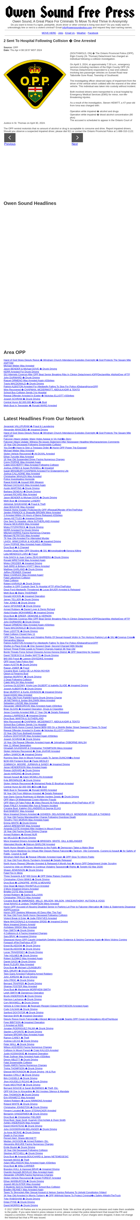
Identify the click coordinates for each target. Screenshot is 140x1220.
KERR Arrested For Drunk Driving (21, 371)
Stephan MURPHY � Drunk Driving (22, 676)
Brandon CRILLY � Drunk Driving (21, 1075)
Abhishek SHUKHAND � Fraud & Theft (25, 504)
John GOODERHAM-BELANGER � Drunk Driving (30, 1129)
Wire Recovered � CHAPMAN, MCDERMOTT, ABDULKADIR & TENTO (42, 389)
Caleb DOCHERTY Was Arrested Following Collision (31, 464)
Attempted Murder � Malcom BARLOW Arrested (29, 844)
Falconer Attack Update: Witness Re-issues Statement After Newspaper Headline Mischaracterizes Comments (61, 441)
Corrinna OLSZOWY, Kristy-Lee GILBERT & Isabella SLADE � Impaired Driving (46, 685)
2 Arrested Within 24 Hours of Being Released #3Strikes (33, 515)
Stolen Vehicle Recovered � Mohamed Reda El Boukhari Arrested (39, 783)
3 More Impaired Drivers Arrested (21, 888)
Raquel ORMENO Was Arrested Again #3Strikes (29, 380)
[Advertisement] (72, 171)
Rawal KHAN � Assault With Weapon (24, 482)
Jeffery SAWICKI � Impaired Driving (23, 754)
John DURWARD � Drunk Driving (22, 377)
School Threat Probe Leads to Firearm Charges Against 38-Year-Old (39, 649)
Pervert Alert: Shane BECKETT (20, 1138)
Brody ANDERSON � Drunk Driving (23, 996)
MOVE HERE (49, 33)
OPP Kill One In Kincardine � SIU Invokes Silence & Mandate (36, 1091)
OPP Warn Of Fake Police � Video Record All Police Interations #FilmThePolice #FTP (49, 802)
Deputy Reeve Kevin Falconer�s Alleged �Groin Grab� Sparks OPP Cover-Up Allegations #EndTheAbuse (61, 1019)
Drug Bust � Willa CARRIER (19, 1165)
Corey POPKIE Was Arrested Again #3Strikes (27, 544)
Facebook (93, 33)
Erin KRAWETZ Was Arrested (19, 1097)
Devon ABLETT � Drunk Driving (21, 1059)
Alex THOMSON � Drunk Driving (21, 1094)
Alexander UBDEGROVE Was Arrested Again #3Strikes (33, 705)
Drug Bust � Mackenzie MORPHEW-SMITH (27, 989)
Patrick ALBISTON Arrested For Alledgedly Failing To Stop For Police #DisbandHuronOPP (51, 386)
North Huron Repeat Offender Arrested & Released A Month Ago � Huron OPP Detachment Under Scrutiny (60, 863)
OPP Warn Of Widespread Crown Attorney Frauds (30, 799)
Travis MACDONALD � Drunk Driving (24, 383)
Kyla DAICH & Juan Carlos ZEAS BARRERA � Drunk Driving (36, 557)
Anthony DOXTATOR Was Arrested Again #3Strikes (31, 736)
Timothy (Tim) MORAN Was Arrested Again (26, 819)
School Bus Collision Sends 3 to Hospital (25, 392)
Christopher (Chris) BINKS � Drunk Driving (26, 879)
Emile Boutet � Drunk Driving (19, 1147)
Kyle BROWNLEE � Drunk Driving (22, 780)
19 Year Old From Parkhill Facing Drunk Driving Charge (33, 697)
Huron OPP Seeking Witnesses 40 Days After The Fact (32, 912)
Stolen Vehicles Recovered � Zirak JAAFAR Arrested (32, 751)
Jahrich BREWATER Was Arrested (22, 825)
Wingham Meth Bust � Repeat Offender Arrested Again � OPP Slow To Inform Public (49, 857)
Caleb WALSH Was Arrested (19, 682)
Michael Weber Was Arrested (19, 365)
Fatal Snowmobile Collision (18, 1062)
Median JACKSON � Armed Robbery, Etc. (26, 1141)
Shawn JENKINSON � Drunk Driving (23, 870)
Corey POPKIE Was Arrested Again (22, 462)
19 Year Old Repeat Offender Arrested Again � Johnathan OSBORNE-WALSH (45, 742)
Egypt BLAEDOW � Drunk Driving (22, 945)
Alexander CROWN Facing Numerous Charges (28, 1174)
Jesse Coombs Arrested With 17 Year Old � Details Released (36, 712)
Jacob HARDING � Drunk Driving (22, 773)
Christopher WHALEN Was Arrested (23, 476)
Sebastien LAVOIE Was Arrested (21, 703)
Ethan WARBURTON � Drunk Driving (24, 1181)
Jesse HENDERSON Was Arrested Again (25, 767)
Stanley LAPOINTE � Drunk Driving (23, 1031)
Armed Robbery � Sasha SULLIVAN (23, 894)
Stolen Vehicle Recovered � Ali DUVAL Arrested (29, 453)
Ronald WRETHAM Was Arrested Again (24, 560)
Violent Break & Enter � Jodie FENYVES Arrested (30, 918)
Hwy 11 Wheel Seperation (17, 745)
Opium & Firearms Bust (16, 673)
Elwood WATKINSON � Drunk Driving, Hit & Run (30, 1071)
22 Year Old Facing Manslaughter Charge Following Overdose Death (40, 817)
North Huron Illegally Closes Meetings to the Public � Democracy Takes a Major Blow (49, 847)
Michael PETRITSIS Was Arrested (22, 535)
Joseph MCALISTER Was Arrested (22, 1184)
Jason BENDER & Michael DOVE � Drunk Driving (30, 368)
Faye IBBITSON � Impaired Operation (24, 1022)
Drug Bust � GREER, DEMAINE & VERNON (27, 615)
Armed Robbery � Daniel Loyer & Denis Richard (29, 609)
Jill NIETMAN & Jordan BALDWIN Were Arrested (29, 700)
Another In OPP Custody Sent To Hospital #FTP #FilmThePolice (37, 586)
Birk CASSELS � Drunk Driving (20, 1078)
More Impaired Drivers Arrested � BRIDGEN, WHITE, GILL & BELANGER (43, 841)
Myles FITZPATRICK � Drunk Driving (23, 527)
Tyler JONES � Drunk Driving (19, 602)
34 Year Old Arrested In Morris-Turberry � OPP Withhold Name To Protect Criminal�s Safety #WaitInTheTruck (62, 1195)
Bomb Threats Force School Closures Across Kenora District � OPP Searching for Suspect (52, 652)
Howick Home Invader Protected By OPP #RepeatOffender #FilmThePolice (43, 509)
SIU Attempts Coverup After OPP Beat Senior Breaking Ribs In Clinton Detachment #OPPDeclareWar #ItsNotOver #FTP (67, 374)
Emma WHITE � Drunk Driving (20, 823)
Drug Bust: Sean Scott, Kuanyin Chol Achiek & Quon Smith (35, 1120)
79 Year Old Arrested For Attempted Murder (26, 538)
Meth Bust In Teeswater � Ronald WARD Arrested (30, 405)
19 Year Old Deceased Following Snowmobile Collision (32, 444)
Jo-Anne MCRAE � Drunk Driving (22, 1132)
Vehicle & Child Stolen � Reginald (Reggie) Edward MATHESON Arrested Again (46, 1006)
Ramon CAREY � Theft (16, 1037)
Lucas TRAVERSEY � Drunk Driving (23, 952)
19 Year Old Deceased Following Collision (26, 1150)
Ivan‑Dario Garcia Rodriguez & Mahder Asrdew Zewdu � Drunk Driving (41, 796)
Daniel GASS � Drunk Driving (20, 961)
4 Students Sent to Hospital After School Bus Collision (32, 1186)
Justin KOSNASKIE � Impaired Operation (26, 1053)
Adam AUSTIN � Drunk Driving (20, 664)
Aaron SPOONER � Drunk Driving (22, 606)
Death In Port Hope (14, 1135)
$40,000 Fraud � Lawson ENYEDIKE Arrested (28, 658)
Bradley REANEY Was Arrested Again (23, 1189)
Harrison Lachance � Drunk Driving (23, 999)
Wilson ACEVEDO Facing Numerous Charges (28, 1047)
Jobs (60, 33)
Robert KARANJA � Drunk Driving (22, 583)
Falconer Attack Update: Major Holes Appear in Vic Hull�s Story (37, 439)
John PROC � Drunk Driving (19, 980)
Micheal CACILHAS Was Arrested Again (25, 485)
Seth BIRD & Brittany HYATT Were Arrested (27, 566)
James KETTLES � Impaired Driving (23, 518)
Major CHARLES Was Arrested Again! (23, 575)
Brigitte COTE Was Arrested (18, 891)
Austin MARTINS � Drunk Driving (22, 488)
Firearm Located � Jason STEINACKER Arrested (30, 1110)
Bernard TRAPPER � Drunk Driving (23, 983)
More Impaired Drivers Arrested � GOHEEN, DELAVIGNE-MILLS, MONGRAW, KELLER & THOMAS (57, 814)
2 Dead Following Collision (18, 679)
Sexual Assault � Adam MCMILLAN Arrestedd (28, 777)
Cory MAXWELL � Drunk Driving (21, 1002)
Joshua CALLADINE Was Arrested (22, 473)
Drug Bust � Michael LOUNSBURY (22, 967)
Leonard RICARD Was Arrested (20, 494)
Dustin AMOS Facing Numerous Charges (25, 1065)
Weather (81, 33)
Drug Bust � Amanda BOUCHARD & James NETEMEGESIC (36, 1156)
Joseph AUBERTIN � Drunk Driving (23, 688)
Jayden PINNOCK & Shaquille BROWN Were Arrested (32, 512)
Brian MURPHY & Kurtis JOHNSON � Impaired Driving (33, 692)
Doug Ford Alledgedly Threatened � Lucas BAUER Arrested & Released (42, 589)
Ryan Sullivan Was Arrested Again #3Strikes (27, 1056)
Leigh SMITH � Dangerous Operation (24, 992)
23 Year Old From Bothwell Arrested (22, 733)
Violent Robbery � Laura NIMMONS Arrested (28, 1100)
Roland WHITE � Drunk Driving (21, 1104)
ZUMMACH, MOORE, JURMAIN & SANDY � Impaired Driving (37, 764)
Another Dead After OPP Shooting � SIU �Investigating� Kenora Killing (42, 550)
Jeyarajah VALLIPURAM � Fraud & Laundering (29, 426)
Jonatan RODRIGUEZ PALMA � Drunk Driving (28, 1028)
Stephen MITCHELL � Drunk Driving (23, 1153)
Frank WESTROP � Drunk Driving (22, 1084)
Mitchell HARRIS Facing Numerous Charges (27, 532)
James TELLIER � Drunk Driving (21, 599)
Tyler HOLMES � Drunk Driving (21, 955)
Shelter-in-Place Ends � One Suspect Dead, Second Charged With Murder (43, 646)
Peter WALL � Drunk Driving (19, 1044)
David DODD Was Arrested (18, 695)
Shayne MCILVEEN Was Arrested (21, 524)
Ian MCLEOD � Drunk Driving (20, 837)
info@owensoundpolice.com (77, 27)
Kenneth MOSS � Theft (16, 1159)
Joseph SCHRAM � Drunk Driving (22, 399)
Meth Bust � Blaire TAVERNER (20, 592)
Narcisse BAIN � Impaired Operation (23, 1015)
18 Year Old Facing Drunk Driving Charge (25, 831)
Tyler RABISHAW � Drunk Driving (22, 1198)
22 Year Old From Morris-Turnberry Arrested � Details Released (37, 860)
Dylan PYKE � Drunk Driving (19, 1202)
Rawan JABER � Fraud (16, 668)
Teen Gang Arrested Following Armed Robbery (28, 973)
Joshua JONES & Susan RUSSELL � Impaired (29, 468)
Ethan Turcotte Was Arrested (19, 456)
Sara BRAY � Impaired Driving (20, 936)
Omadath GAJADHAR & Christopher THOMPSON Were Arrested (38, 748)
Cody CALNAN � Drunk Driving (21, 1009)
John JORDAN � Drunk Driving (20, 976)
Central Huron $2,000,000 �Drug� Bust (25, 402)
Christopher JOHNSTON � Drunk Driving (26, 1107)
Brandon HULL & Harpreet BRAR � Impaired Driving (32, 1169)
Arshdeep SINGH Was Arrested (20, 927)
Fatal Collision (11, 580)
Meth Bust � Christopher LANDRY (22, 500)
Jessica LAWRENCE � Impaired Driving (25, 715)
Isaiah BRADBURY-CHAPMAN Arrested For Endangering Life (36, 470)
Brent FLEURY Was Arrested (19, 964)
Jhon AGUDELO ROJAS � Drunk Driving (26, 1081)
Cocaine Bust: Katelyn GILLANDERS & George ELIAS (32, 808)
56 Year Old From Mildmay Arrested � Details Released (33, 793)
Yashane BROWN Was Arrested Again (24, 1034)
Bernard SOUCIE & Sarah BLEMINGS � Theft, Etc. (31, 1088)
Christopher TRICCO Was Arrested (22, 897)
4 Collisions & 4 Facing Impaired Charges (25, 933)
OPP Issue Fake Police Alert (18, 661)
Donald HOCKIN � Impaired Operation (24, 596)
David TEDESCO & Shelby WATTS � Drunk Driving (31, 655)
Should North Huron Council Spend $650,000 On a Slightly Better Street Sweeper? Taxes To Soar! (55, 727)
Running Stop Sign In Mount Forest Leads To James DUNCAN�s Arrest (42, 757)
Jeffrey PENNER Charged (17, 572)
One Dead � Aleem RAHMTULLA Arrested (26, 886)
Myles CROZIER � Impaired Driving (23, 563)
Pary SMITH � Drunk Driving (19, 930)
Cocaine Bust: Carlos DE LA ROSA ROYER (27, 670)
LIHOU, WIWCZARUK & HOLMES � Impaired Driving (32, 541)
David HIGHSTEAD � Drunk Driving (23, 1125)
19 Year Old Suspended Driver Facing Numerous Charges (34, 459)
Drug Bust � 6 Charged (16, 547)
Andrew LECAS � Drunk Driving (21, 1041)
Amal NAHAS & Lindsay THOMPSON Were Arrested (31, 903)
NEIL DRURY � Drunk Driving (20, 970)
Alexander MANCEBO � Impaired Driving (26, 429)
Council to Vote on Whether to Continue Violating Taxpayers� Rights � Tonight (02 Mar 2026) (53, 866)
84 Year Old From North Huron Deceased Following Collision (35, 915)
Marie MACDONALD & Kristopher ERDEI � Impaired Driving (36, 921)
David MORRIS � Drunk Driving (21, 1205)
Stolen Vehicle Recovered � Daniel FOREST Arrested (32, 1178)
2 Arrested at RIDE (13, 1025)
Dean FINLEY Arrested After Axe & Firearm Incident (31, 805)
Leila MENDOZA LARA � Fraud (21, 554)
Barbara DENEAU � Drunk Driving (22, 491)
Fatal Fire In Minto (13, 873)
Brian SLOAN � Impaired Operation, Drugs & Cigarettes (33, 709)
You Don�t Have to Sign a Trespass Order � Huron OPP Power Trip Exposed (45, 447)
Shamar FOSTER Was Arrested (20, 986)
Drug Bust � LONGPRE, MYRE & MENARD (27, 882)
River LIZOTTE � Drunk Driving (21, 631)
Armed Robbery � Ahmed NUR (20, 834)
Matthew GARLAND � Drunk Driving (23, 569)
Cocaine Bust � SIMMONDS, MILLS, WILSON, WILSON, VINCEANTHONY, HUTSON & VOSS (54, 900)
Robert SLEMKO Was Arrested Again (23, 958)
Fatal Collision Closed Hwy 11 (19, 634)
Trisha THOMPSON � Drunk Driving (23, 1068)
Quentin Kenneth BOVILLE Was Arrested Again (28, 1172)
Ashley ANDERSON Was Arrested (22, 1122)
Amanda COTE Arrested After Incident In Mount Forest (32, 828)
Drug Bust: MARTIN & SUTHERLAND (24, 718)
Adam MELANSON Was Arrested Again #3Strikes (30, 1162)
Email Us (70, 33)
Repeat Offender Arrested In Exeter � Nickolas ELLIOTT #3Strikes (39, 395)
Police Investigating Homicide (19, 479)
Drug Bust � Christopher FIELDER (22, 1117)
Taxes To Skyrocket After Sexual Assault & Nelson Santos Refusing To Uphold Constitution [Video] (55, 1192)
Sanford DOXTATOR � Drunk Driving (23, 1012)
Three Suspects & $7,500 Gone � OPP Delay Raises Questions (37, 876)
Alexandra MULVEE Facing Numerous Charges (29, 1144)
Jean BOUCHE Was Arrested (19, 507)
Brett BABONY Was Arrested (19, 811)
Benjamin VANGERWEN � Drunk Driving (26, 1113)
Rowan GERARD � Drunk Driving (22, 770)
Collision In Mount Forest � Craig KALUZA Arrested (31, 1050)
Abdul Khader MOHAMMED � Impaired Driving (29, 612)
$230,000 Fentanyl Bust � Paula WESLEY (26, 761)
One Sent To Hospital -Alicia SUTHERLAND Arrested (31, 521)
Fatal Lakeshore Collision (17, 577)
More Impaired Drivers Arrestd (19, 924)
